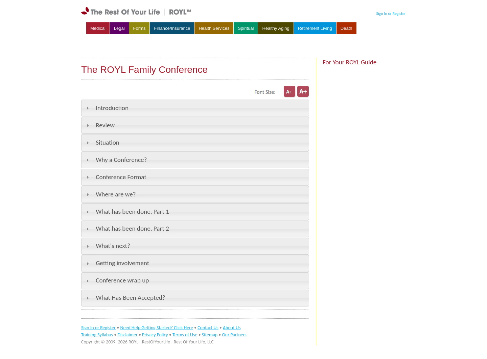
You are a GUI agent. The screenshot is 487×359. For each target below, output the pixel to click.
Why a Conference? (121, 160)
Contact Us (208, 328)
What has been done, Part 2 (132, 228)
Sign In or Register (391, 13)
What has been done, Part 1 (132, 211)
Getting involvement (122, 263)
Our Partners (234, 335)
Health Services (214, 28)
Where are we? (116, 194)
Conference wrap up (122, 280)
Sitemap (209, 335)
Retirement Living (315, 28)
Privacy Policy (155, 335)
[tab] (195, 108)
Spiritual (246, 28)
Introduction (112, 108)
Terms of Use (185, 335)
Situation (107, 142)
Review (105, 125)
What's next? (113, 246)
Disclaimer (127, 335)
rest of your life (137, 11)
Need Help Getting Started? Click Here (156, 328)
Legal (119, 28)
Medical (98, 28)
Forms (139, 28)
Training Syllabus (97, 335)
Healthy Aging (275, 28)
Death (346, 28)
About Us (232, 328)
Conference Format (121, 177)
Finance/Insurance (172, 28)
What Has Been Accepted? (130, 297)
